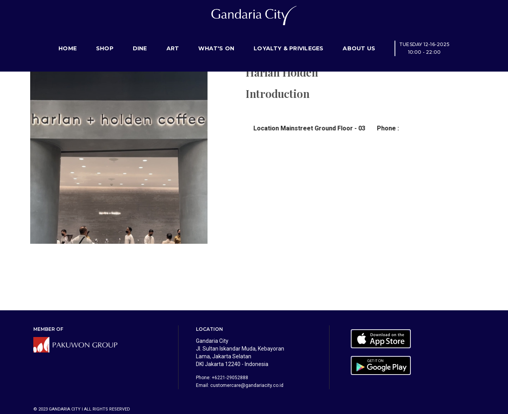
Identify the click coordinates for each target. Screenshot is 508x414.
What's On (216, 40)
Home (67, 40)
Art (172, 40)
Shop (104, 40)
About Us (359, 40)
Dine (140, 40)
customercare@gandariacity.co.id (246, 385)
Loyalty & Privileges (288, 40)
